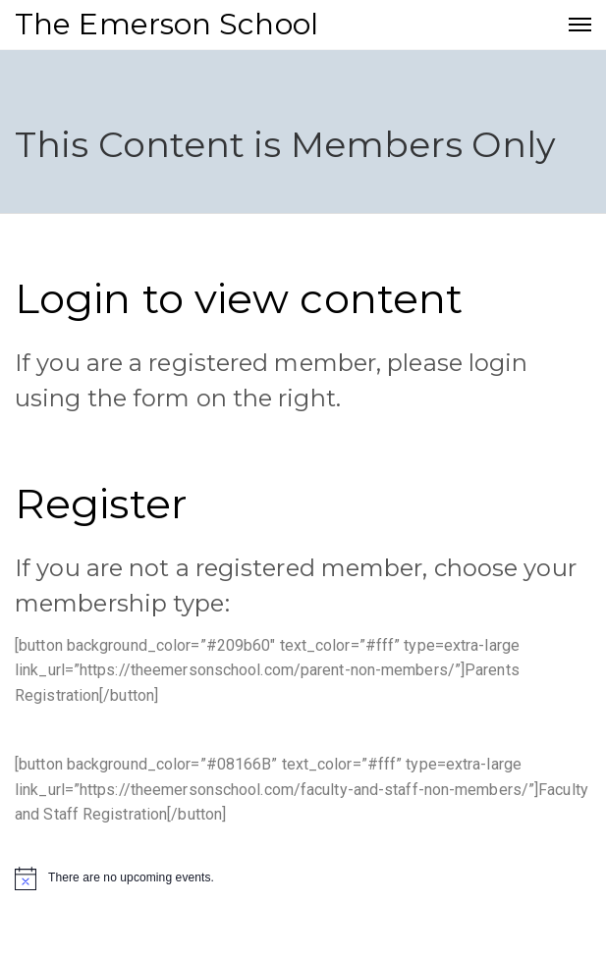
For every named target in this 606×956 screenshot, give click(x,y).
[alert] (303, 878)
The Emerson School (166, 24)
